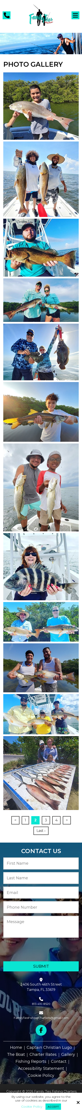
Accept (53, 1106)
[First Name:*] (41, 863)
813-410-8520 (41, 1004)
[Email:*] (41, 893)
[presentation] (28, 949)
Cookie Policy (31, 1107)
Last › (41, 831)
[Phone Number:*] (41, 907)
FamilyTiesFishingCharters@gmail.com (41, 1017)
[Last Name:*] (41, 878)
